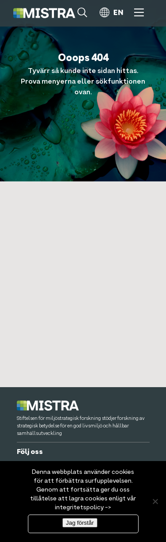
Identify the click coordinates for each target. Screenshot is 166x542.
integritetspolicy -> (83, 507)
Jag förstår (80, 522)
